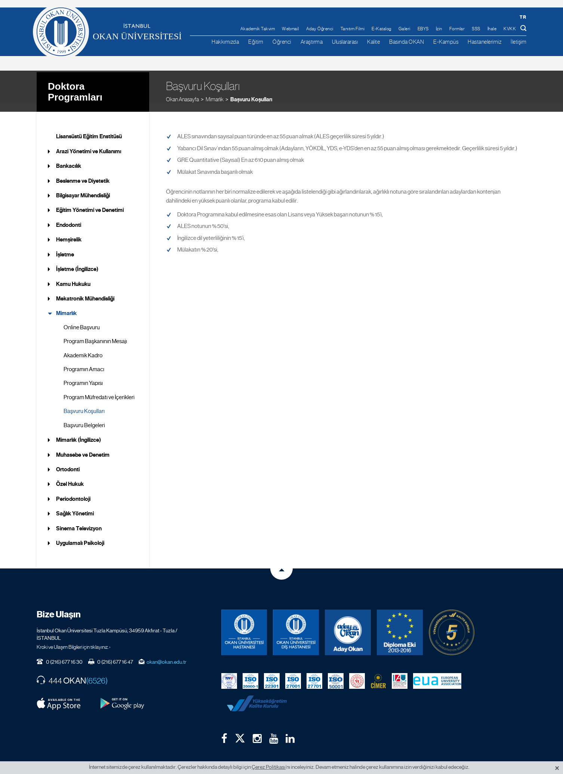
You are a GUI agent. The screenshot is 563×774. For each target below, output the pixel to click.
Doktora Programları (75, 82)
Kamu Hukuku (73, 274)
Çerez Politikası (269, 767)
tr (523, 17)
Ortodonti (68, 460)
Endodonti (68, 216)
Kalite (373, 41)
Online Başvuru (82, 318)
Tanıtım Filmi (353, 28)
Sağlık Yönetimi (75, 504)
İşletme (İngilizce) (77, 260)
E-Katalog (381, 28)
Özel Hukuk (70, 475)
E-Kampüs (445, 41)
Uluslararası (345, 41)
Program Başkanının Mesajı (95, 332)
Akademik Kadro (83, 346)
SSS (476, 28)
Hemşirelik (68, 230)
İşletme (65, 245)
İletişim (518, 41)
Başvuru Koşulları (251, 89)
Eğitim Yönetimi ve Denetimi (90, 201)
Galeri (404, 28)
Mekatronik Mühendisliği (85, 289)
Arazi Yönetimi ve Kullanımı (88, 142)
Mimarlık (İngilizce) (78, 431)
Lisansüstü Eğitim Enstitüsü (89, 127)
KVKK (510, 28)
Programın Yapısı (83, 374)
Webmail (290, 28)
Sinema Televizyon (79, 519)
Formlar (457, 28)
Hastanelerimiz (484, 41)
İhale (492, 28)
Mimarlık (215, 89)
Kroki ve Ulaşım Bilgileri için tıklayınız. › (74, 638)
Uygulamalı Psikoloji (80, 534)
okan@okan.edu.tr (167, 653)
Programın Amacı (84, 360)
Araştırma (312, 41)
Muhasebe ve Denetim (83, 445)
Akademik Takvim (257, 28)
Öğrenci (282, 41)
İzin (439, 28)
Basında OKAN (406, 41)
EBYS (423, 28)
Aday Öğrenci (319, 28)
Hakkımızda (225, 41)
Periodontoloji (73, 490)
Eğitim (255, 41)
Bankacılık (68, 157)
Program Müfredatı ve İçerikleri (99, 388)
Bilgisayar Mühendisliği (83, 186)
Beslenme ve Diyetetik (83, 171)
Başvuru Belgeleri (84, 416)
